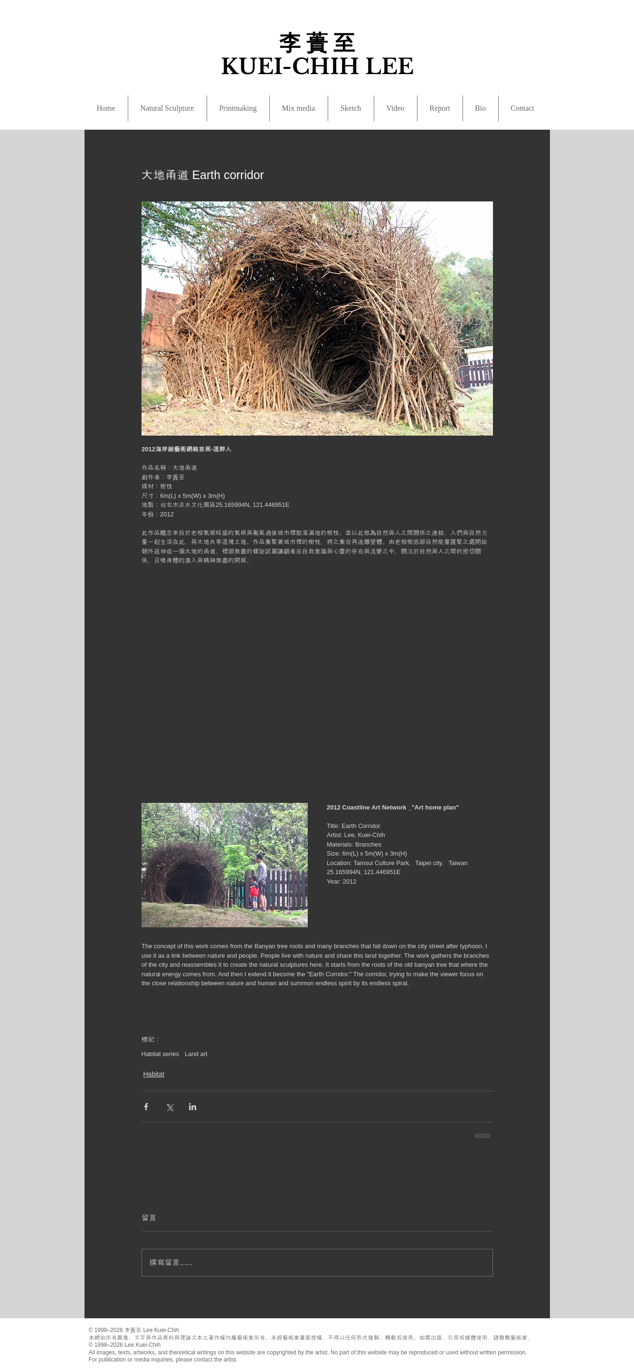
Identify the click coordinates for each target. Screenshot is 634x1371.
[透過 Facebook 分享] (146, 1106)
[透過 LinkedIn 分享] (192, 1106)
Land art (196, 1053)
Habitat (153, 1074)
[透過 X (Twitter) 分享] (169, 1106)
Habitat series (160, 1053)
